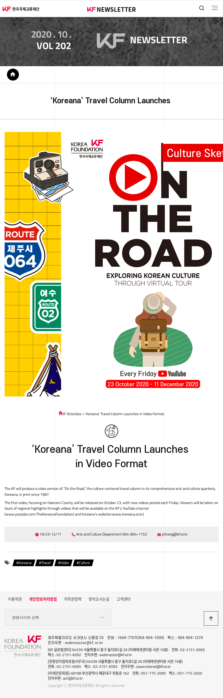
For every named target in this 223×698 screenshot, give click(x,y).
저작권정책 (72, 599)
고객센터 (123, 599)
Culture (84, 563)
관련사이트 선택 (58, 618)
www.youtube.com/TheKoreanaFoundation (39, 514)
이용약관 (15, 599)
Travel (45, 563)
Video (64, 563)
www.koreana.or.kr (128, 514)
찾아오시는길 (99, 599)
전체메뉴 (215, 8)
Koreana (25, 563)
